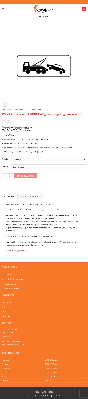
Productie (6, 307)
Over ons (5, 311)
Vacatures (6, 316)
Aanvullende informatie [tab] (30, 197)
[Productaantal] (7, 175)
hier (68, 242)
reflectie (5, 166)
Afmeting (5, 159)
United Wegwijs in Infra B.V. (17, 250)
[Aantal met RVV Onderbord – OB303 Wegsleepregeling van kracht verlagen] (3, 175)
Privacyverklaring (9, 284)
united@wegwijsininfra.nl (13, 344)
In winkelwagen (26, 176)
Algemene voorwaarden (12, 288)
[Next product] (4, 122)
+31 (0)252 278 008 (11, 341)
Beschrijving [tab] (9, 197)
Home (4, 110)
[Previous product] (8, 122)
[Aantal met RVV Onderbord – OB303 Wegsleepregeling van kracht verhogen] (11, 175)
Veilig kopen (7, 274)
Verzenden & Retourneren (12, 279)
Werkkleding (7, 302)
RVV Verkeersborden (17, 110)
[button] (3, 9)
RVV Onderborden (34, 110)
